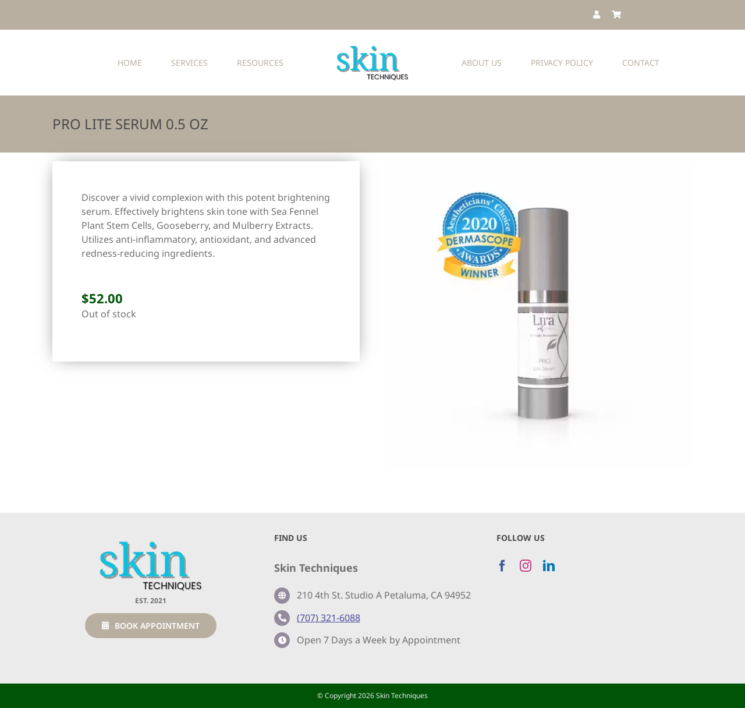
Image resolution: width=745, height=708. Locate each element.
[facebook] (502, 566)
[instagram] (525, 566)
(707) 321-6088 (328, 617)
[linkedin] (549, 566)
